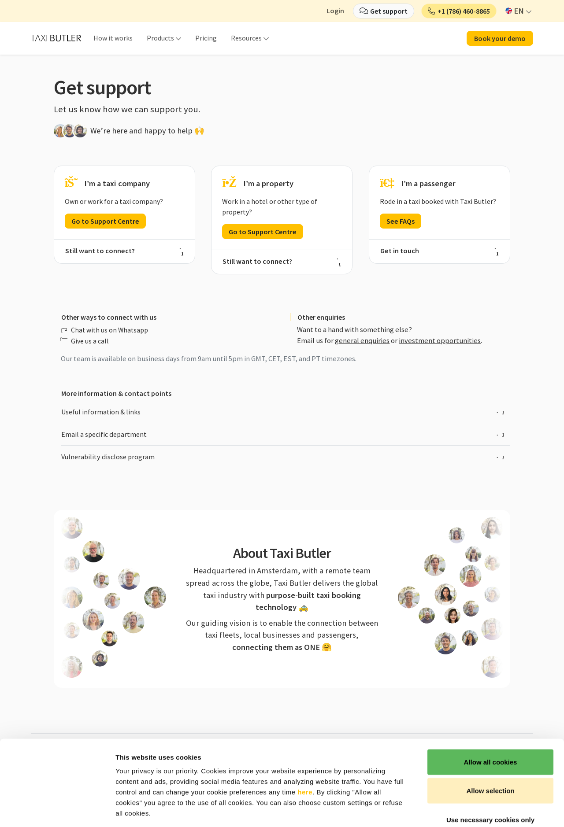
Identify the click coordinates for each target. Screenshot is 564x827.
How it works (113, 37)
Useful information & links (282, 412)
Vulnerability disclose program (282, 456)
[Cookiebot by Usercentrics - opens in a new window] (57, 809)
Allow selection (490, 740)
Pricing (206, 37)
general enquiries (362, 340)
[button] (459, 11)
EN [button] (514, 11)
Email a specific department (282, 434)
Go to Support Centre (105, 221)
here (304, 741)
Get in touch (439, 250)
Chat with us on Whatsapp (109, 330)
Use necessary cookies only (490, 769)
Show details (462, 809)
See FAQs (400, 221)
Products (160, 37)
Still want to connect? (124, 250)
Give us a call (90, 341)
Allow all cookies (490, 711)
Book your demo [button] (500, 38)
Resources (246, 37)
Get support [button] (389, 11)
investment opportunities (440, 340)
